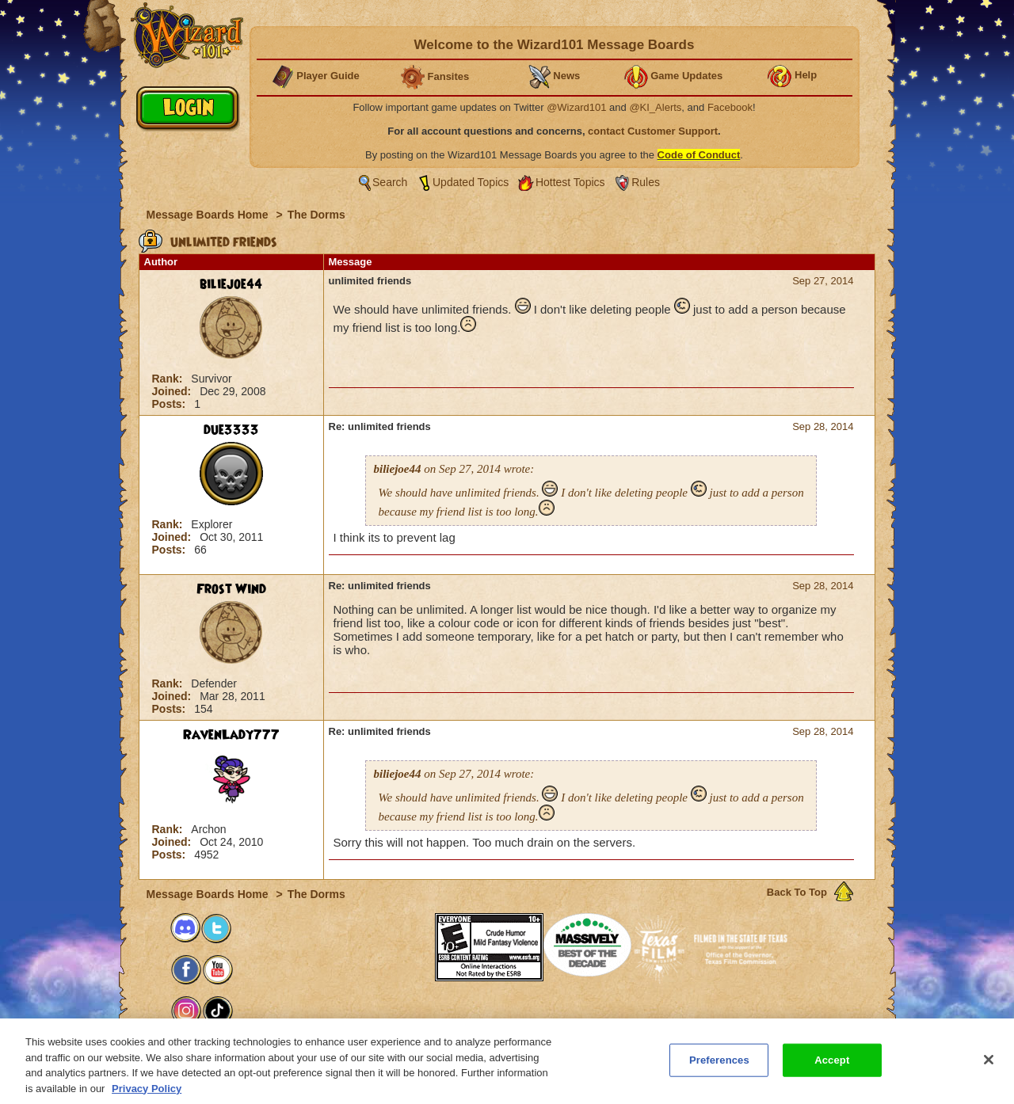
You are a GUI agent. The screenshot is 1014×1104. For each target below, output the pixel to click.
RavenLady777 (231, 734)
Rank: (169, 378)
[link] (403, 936)
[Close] (988, 1069)
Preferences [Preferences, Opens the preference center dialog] (719, 1069)
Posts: (170, 404)
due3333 (231, 430)
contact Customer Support (653, 131)
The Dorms (316, 214)
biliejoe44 (231, 284)
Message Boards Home (209, 214)
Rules (645, 182)
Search (389, 182)
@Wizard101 (576, 107)
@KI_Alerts (655, 107)
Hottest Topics (570, 182)
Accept (831, 1069)
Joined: (173, 391)
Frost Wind (231, 589)
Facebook (730, 107)
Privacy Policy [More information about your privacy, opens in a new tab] (146, 1097)
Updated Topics (471, 182)
